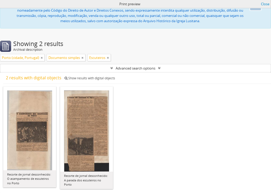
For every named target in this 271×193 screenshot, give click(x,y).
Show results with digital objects (90, 78)
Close (265, 4)
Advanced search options (135, 68)
